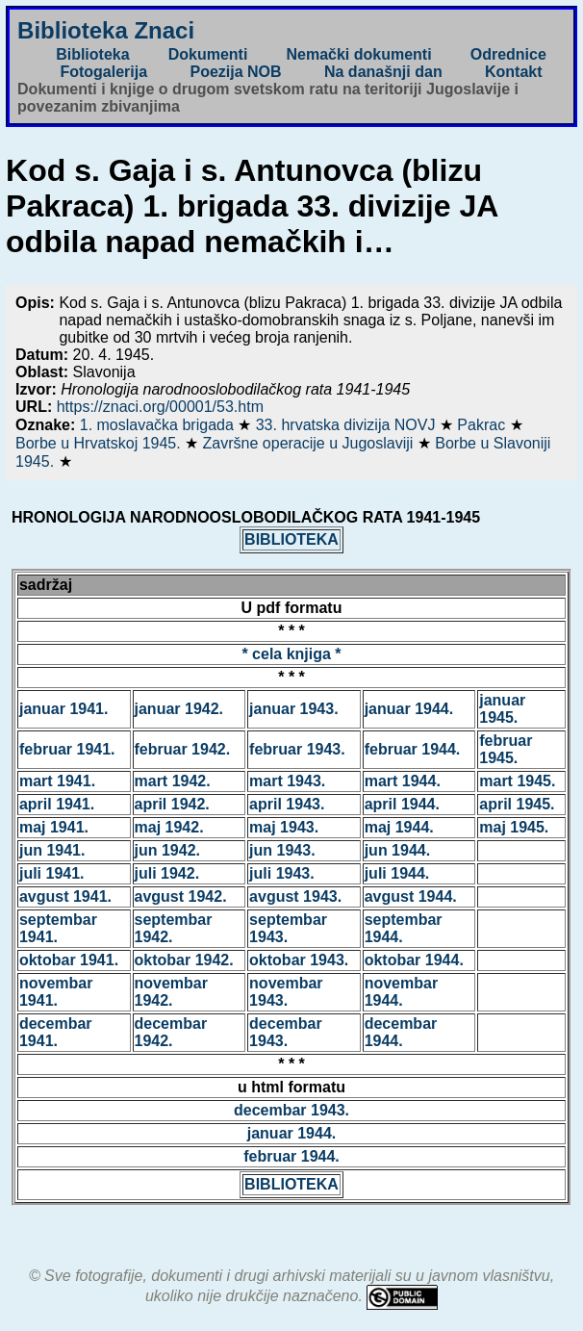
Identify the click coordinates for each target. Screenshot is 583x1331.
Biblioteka (92, 54)
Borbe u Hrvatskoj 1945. (100, 443)
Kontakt (514, 72)
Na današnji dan (383, 72)
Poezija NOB (235, 72)
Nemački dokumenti (358, 54)
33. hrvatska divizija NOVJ (348, 425)
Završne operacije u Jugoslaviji (310, 443)
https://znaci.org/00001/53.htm (160, 406)
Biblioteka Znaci (105, 30)
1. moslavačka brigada (159, 425)
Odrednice (508, 54)
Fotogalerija (103, 72)
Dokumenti (208, 54)
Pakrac (483, 425)
